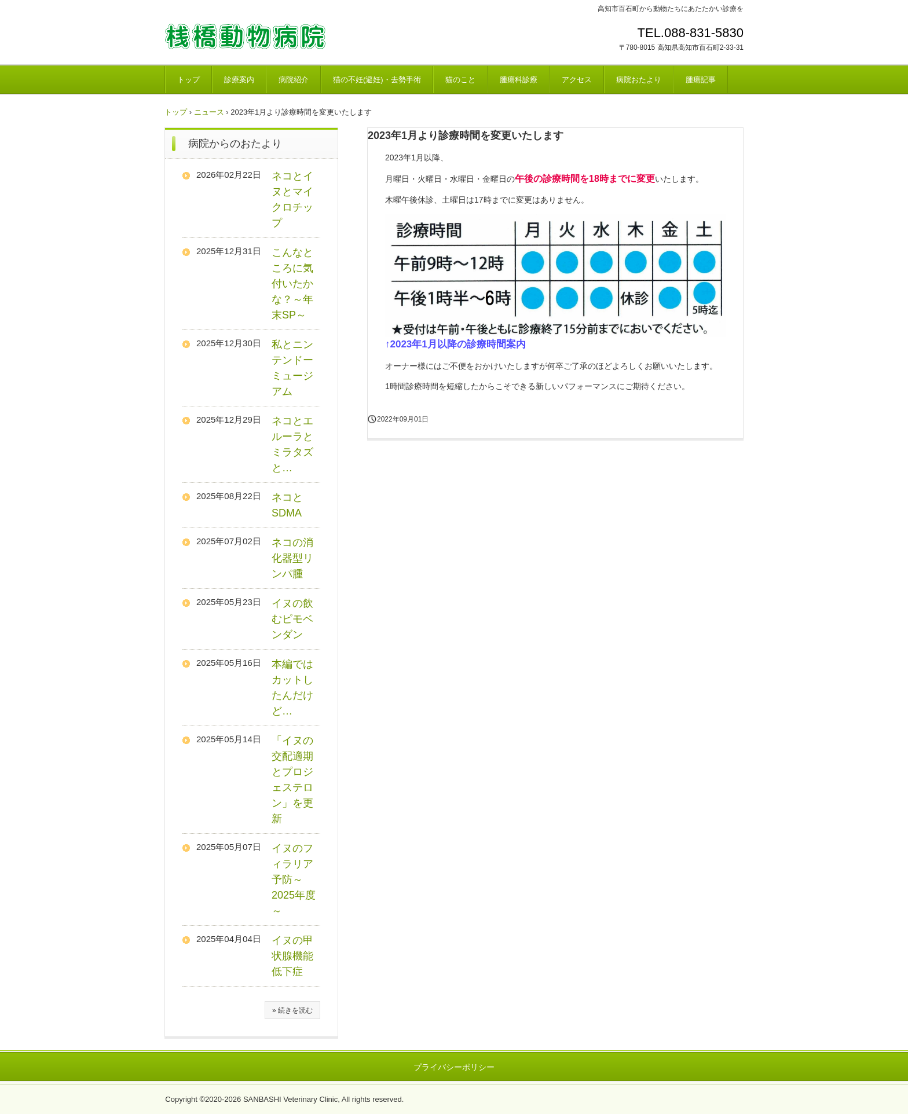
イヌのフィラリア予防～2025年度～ (294, 879)
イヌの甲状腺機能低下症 (292, 956)
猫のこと (460, 79)
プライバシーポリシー (454, 1067)
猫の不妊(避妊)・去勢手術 (377, 79)
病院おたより (638, 79)
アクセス (577, 79)
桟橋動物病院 (245, 36)
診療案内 (239, 79)
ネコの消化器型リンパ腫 (292, 558)
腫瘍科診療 (518, 79)
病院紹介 (294, 79)
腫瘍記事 (701, 79)
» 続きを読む (292, 1010)
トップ (188, 79)
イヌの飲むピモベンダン (292, 619)
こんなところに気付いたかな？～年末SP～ (292, 284)
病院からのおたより (235, 143)
